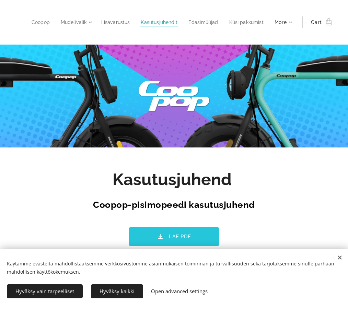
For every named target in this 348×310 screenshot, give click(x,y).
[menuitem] (78, 22)
